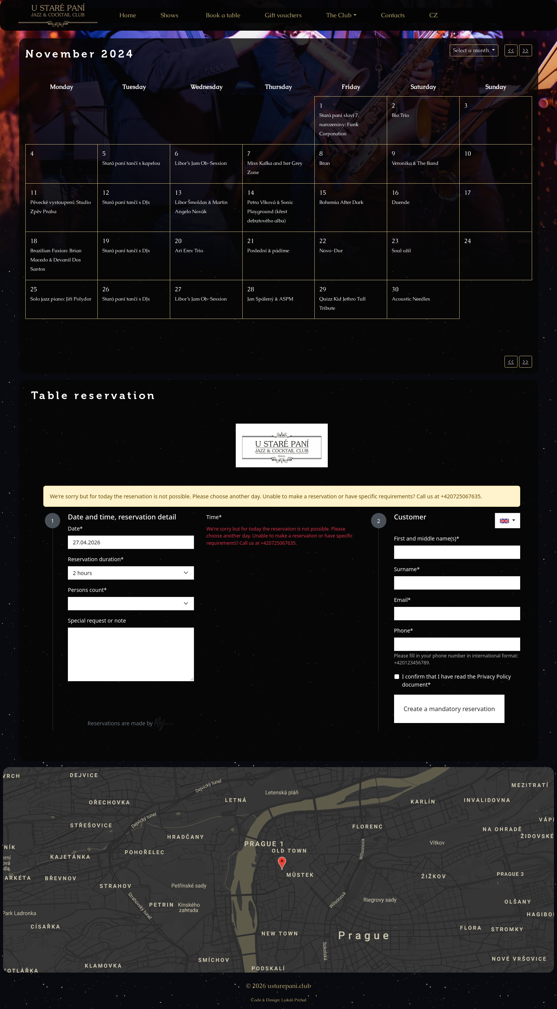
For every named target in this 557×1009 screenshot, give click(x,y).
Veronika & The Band (415, 163)
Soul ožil (401, 250)
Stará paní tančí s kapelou (131, 163)
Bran (324, 163)
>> (525, 50)
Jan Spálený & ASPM (270, 299)
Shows (169, 15)
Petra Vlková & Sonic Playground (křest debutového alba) (270, 211)
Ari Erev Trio (189, 250)
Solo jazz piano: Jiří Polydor (60, 299)
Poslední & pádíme (268, 250)
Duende (400, 202)
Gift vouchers (283, 15)
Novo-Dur (331, 250)
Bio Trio (400, 115)
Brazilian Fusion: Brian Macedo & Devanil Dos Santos (56, 259)
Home (127, 15)
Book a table (223, 15)
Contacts (393, 15)
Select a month (471, 50)
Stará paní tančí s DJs (126, 202)
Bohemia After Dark (341, 202)
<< (511, 50)
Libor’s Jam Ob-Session (201, 163)
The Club (339, 15)
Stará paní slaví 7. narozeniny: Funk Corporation (339, 124)
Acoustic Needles (411, 299)
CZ (433, 15)
